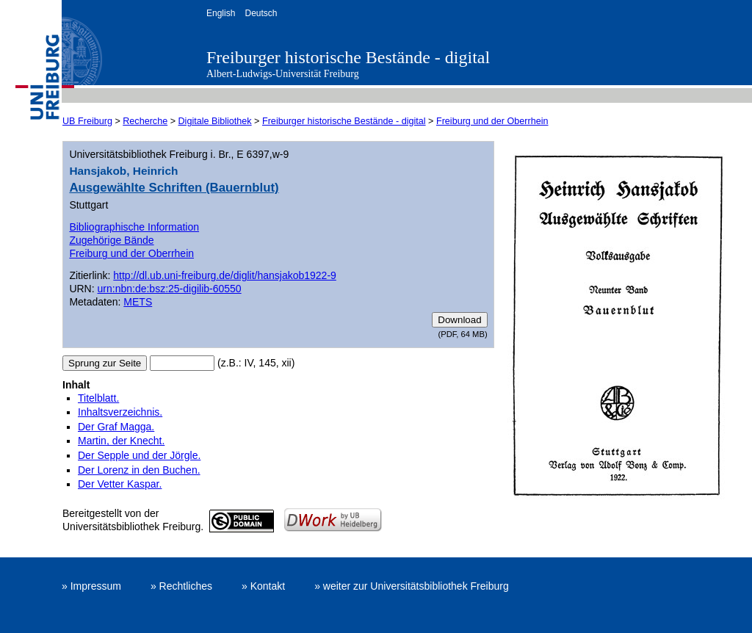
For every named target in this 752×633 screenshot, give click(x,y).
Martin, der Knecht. (121, 440)
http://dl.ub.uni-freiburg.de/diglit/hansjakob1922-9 (224, 275)
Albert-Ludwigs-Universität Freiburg (282, 73)
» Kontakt (263, 586)
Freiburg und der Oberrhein (492, 121)
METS (137, 302)
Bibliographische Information (134, 227)
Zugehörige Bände (111, 240)
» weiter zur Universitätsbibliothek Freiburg (411, 586)
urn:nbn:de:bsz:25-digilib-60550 (170, 288)
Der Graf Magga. (116, 427)
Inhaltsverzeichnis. (120, 412)
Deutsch (261, 13)
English (220, 13)
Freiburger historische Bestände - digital (348, 57)
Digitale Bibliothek (215, 121)
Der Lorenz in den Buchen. (139, 470)
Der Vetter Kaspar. (120, 484)
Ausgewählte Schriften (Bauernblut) (173, 188)
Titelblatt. (98, 398)
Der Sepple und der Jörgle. (139, 455)
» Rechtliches (181, 586)
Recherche (145, 121)
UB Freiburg (87, 121)
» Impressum (91, 586)
